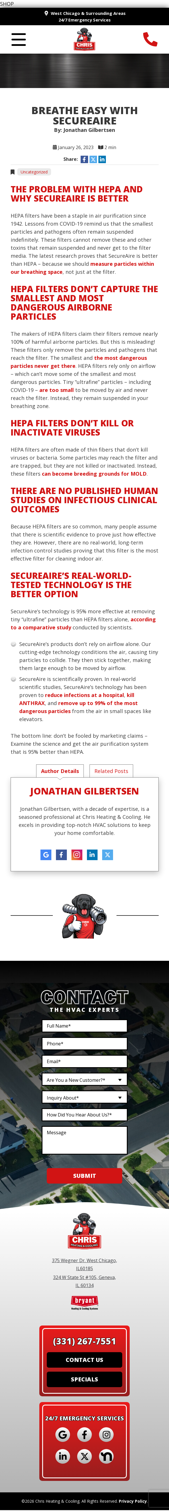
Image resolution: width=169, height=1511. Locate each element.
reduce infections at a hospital (84, 695)
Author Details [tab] (60, 771)
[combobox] (85, 1080)
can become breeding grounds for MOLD (94, 474)
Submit (84, 1176)
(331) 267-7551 (84, 1342)
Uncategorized (34, 172)
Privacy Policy (133, 1502)
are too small (56, 390)
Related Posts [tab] (111, 771)
